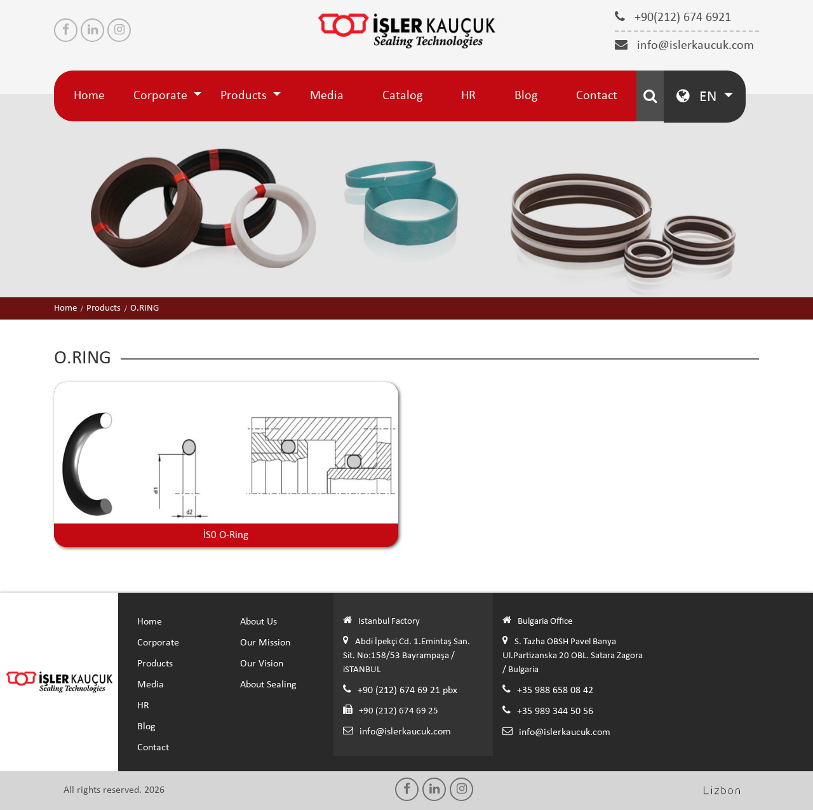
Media (327, 96)
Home (89, 96)
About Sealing (268, 685)
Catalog (402, 96)
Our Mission (265, 643)
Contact (596, 96)
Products (245, 96)
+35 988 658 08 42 (555, 690)
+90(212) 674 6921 (673, 17)
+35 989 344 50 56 (555, 711)
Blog (525, 96)
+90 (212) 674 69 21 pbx (407, 690)
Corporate (162, 96)
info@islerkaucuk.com (684, 45)
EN (698, 96)
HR (468, 96)
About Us (258, 622)
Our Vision (261, 664)
